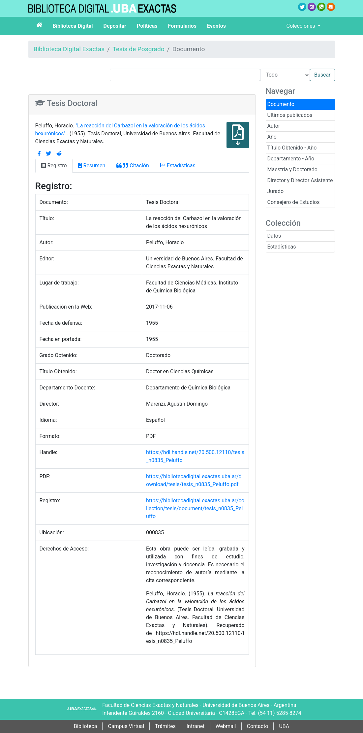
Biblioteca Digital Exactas (69, 49)
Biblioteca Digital (73, 26)
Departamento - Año (291, 158)
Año (272, 137)
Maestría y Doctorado (292, 169)
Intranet (196, 726)
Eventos (216, 26)
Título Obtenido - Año (292, 148)
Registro (54, 165)
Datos (274, 236)
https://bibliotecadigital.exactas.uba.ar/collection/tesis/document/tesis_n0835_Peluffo (195, 508)
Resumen (92, 165)
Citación (132, 165)
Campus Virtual (126, 726)
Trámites (165, 726)
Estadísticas (281, 247)
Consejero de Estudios (293, 202)
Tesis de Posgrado (138, 49)
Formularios (182, 26)
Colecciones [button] (302, 26)
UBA (284, 726)
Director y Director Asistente (300, 180)
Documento (280, 104)
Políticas (147, 26)
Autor (273, 126)
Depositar (115, 26)
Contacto (257, 726)
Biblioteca (85, 726)
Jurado (275, 191)
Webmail (226, 726)
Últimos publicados (290, 115)
